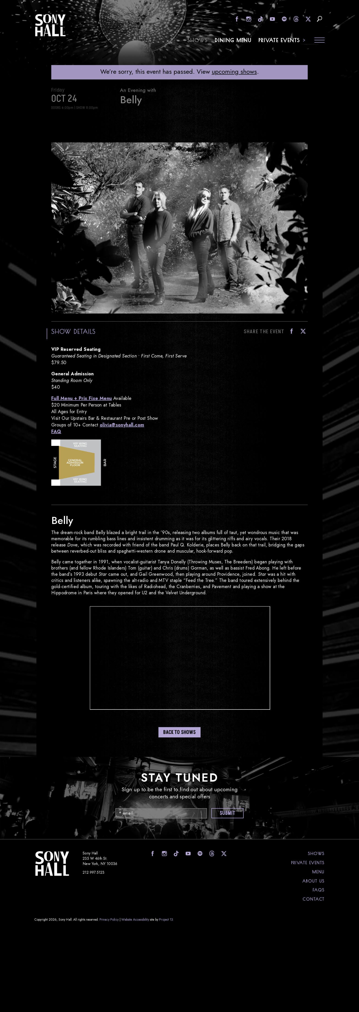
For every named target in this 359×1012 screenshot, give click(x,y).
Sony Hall (50, 25)
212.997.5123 (93, 872)
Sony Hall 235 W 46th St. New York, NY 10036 (100, 858)
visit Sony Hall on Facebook (236, 19)
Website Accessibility (135, 919)
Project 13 (166, 919)
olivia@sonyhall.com (122, 425)
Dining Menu (233, 40)
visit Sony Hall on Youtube (272, 19)
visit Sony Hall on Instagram (248, 19)
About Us (313, 881)
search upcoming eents (319, 19)
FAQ (56, 431)
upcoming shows (234, 71)
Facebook (290, 331)
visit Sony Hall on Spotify (284, 19)
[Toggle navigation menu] (319, 40)
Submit (227, 813)
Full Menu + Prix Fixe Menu (81, 398)
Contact (314, 899)
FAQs (319, 890)
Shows (198, 40)
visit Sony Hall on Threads (296, 19)
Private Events (279, 40)
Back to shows (179, 732)
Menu (318, 872)
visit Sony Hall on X (307, 19)
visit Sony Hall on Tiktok (260, 19)
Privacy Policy (109, 919)
